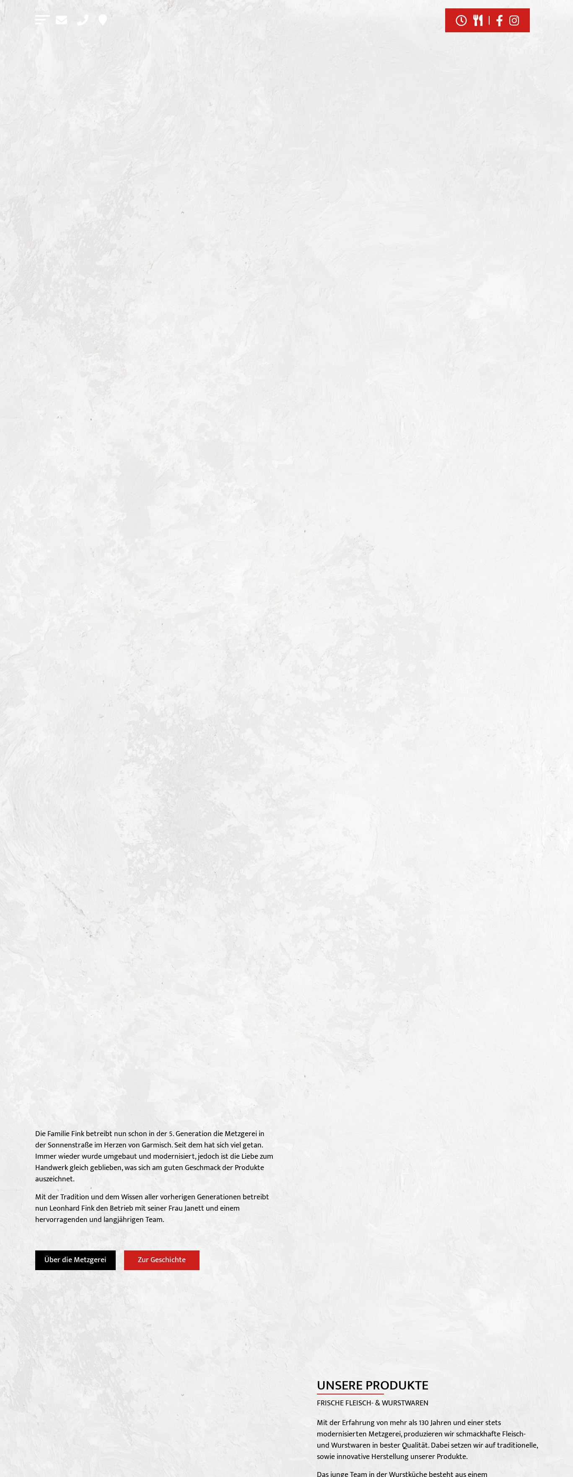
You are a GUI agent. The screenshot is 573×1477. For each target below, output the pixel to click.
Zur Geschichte (162, 1260)
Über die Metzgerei (75, 1260)
